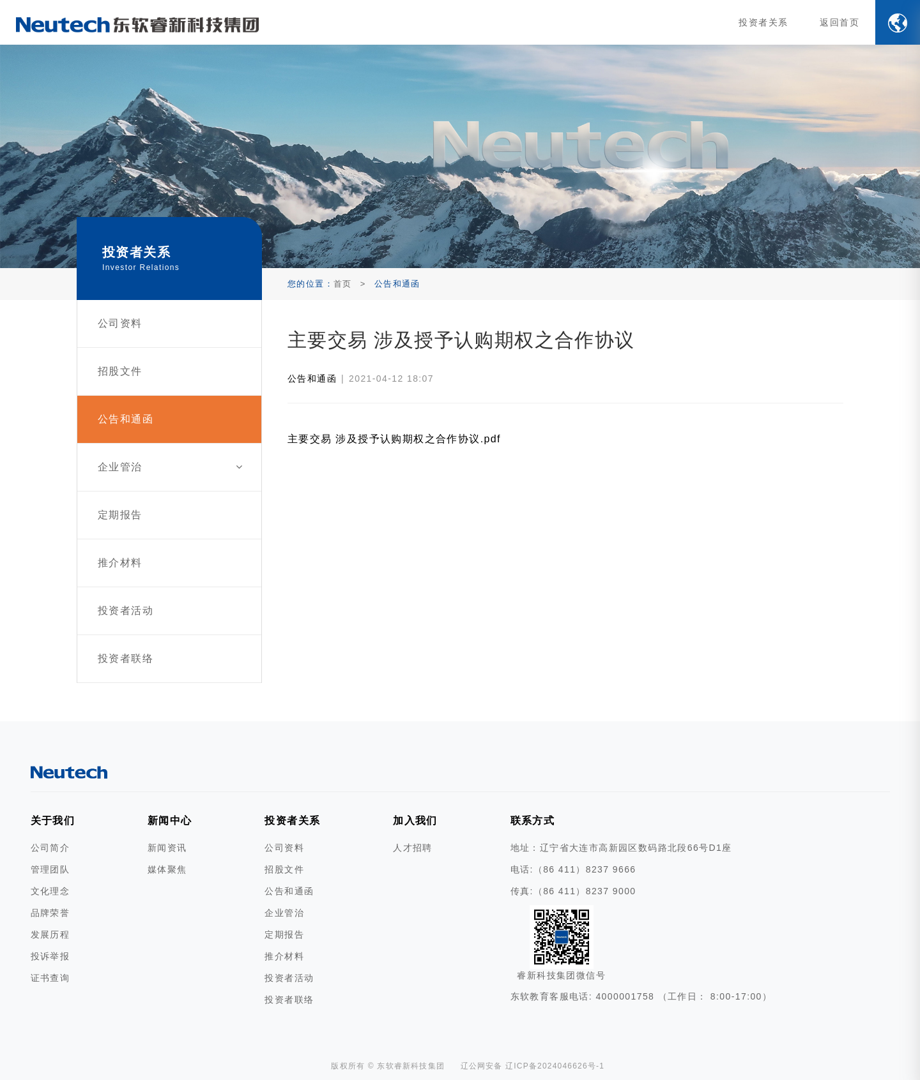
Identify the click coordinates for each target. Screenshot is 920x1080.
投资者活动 (289, 978)
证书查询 (50, 978)
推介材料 (284, 956)
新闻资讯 (167, 848)
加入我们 (415, 820)
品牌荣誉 (50, 913)
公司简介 (50, 848)
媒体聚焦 (167, 869)
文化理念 (50, 891)
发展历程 (50, 934)
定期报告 (284, 934)
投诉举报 (50, 956)
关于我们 (53, 820)
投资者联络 (289, 999)
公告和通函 (312, 378)
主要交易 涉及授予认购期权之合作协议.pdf (394, 438)
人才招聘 (413, 848)
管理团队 (50, 869)
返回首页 (839, 22)
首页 (343, 284)
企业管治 (284, 913)
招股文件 (284, 869)
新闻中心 (170, 820)
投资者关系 (763, 22)
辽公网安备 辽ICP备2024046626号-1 (533, 1065)
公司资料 (284, 848)
